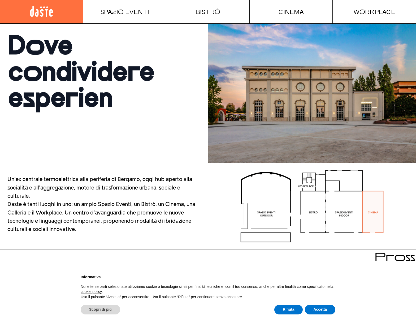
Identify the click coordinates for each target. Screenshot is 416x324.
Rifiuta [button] (288, 309)
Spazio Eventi (124, 11)
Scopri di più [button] (100, 309)
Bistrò (208, 11)
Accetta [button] (320, 309)
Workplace (374, 11)
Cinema (291, 11)
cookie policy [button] (91, 291)
